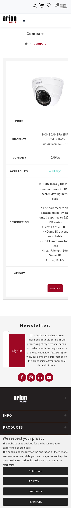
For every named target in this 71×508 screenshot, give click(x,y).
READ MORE (35, 501)
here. (53, 365)
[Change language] (64, 7)
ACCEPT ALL (35, 471)
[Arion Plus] (9, 20)
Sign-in (17, 351)
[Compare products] (56, 6)
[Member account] (35, 7)
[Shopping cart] (42, 6)
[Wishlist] (49, 6)
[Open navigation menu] (24, 21)
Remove (55, 288)
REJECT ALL (35, 481)
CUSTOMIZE (35, 491)
